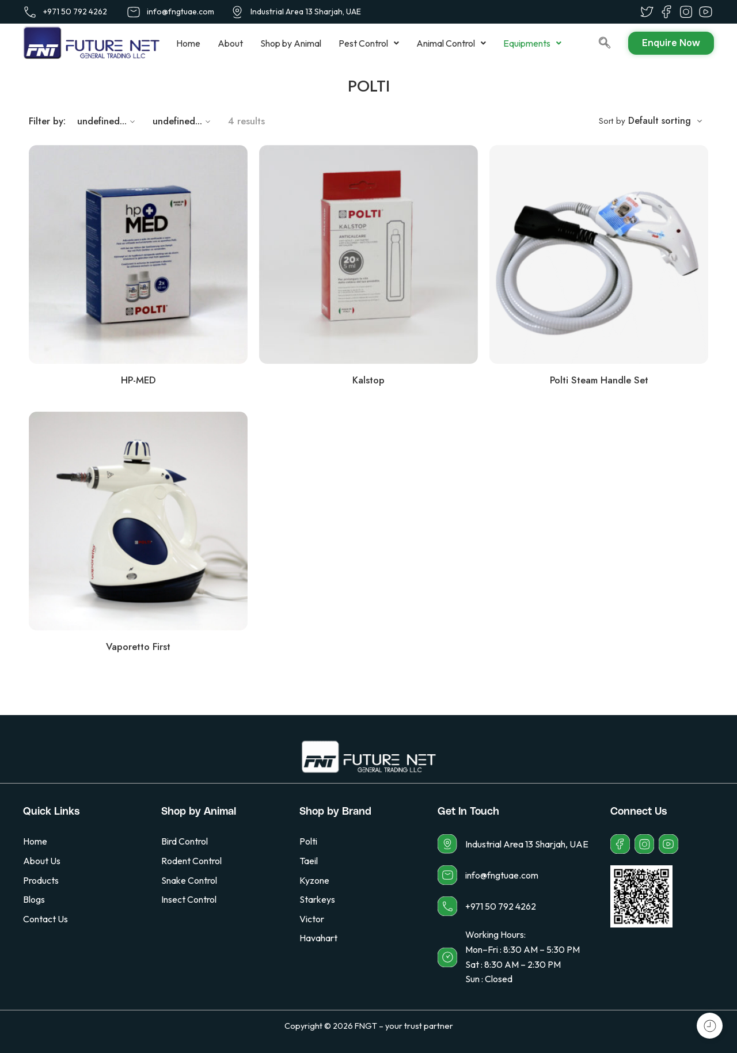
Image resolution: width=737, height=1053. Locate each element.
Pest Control (369, 43)
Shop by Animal (290, 43)
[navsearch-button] (593, 43)
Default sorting (659, 120)
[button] (369, 43)
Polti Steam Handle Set (599, 380)
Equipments (532, 43)
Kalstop (368, 380)
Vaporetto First (138, 646)
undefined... (107, 121)
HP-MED (138, 380)
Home (188, 43)
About (230, 43)
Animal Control (451, 43)
